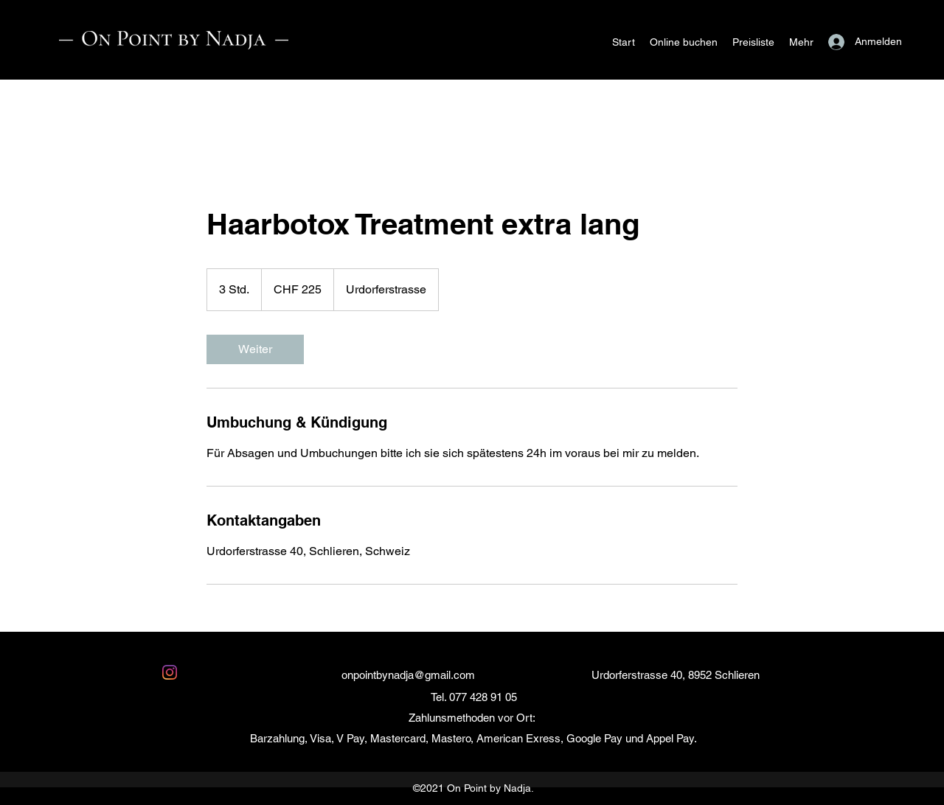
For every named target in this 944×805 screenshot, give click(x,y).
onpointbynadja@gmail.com (408, 675)
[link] (255, 349)
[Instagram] (169, 672)
